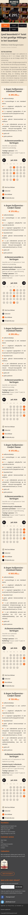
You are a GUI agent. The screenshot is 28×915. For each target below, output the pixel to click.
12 (24, 409)
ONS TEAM (3, 840)
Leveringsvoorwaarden (7, 844)
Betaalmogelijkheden (5, 909)
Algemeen (3, 905)
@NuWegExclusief (10, 902)
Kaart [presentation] (14, 29)
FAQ (2, 842)
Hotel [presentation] (14, 25)
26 (24, 415)
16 (14, 173)
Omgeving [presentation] (22, 25)
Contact (3, 848)
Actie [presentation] (5, 25)
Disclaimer (19, 905)
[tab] (5, 26)
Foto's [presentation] (5, 29)
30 (14, 179)
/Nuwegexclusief (10, 897)
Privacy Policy (4, 846)
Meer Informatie (7, 873)
